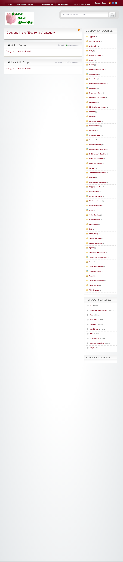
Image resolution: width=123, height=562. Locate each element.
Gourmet (92, 140)
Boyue (92, 348)
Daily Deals (93, 88)
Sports (91, 248)
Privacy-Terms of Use (82, 4)
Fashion (92, 112)
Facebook (113, 3)
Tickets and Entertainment (98, 257)
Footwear (92, 130)
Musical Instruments (96, 205)
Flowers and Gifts (95, 121)
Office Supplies (94, 215)
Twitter (116, 3)
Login (104, 3)
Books (91, 65)
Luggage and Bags (95, 187)
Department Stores (95, 93)
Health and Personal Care (98, 149)
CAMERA (93, 324)
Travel (91, 276)
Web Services (94, 290)
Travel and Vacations (96, 281)
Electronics (93, 102)
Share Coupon (47, 4)
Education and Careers (97, 98)
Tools (91, 262)
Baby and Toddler (95, 55)
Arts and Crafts (94, 41)
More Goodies (63, 4)
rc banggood (94, 338)
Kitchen (92, 177)
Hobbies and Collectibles (98, 154)
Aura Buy (93, 320)
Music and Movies (95, 201)
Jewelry (92, 168)
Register (97, 3)
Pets (90, 229)
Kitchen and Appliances (97, 182)
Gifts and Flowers (95, 135)
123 (91, 334)
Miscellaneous (94, 191)
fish (91, 315)
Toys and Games (95, 271)
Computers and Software (97, 83)
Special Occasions (95, 243)
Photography (93, 234)
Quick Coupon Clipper (25, 4)
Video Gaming (94, 285)
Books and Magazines (96, 69)
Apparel (92, 37)
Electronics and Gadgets (97, 107)
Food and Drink (94, 126)
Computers (93, 79)
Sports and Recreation (97, 252)
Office (91, 210)
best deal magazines (97, 343)
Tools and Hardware (96, 266)
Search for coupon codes (98, 310)
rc (90, 305)
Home (10, 4)
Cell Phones (93, 74)
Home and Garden (95, 163)
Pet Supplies (93, 224)
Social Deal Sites (95, 238)
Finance (92, 116)
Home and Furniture (96, 159)
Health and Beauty (95, 144)
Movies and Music (95, 196)
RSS (110, 3)
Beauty (91, 60)
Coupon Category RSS (79, 30)
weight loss (94, 329)
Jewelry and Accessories (97, 173)
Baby (91, 51)
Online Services (94, 220)
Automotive (93, 46)
